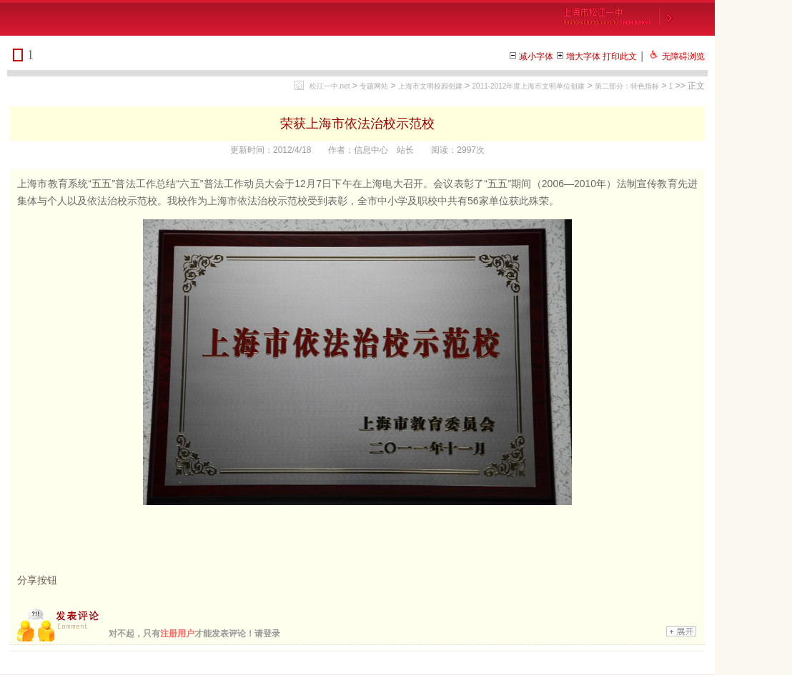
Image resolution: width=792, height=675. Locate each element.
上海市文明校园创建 (430, 86)
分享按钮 (37, 580)
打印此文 (620, 56)
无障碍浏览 (683, 56)
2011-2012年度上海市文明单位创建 (528, 86)
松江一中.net (330, 86)
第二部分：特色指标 (627, 86)
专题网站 (374, 86)
